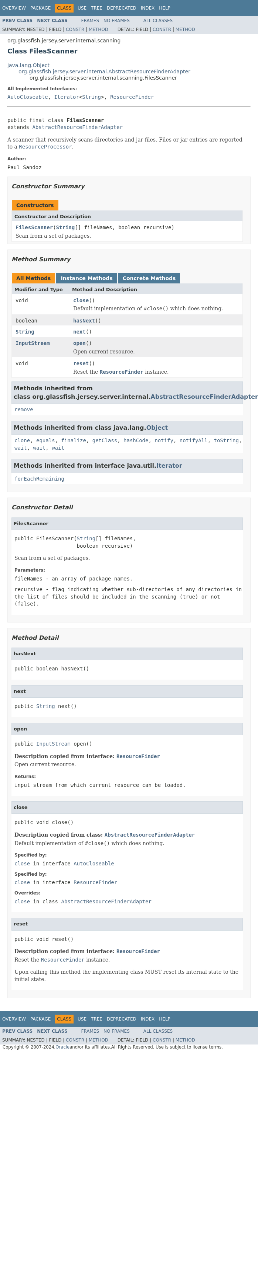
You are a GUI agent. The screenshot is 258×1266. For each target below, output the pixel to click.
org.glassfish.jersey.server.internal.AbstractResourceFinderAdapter (104, 71)
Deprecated (121, 8)
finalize (73, 440)
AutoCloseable (27, 97)
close (81, 300)
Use (82, 8)
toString (226, 440)
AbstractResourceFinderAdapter (77, 127)
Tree (96, 8)
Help (164, 8)
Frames (90, 20)
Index (148, 8)
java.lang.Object (28, 65)
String (91, 97)
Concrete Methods (149, 278)
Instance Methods (86, 278)
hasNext (84, 321)
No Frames (116, 20)
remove (23, 409)
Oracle (62, 1047)
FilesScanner (34, 227)
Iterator (66, 97)
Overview (14, 8)
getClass (104, 440)
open (79, 343)
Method (98, 29)
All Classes (158, 20)
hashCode (135, 440)
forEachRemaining (39, 479)
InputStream (33, 343)
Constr (75, 29)
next (79, 332)
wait (20, 448)
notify (164, 440)
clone (22, 440)
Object (157, 427)
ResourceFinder (132, 97)
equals (45, 440)
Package (40, 8)
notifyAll (194, 440)
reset (81, 363)
